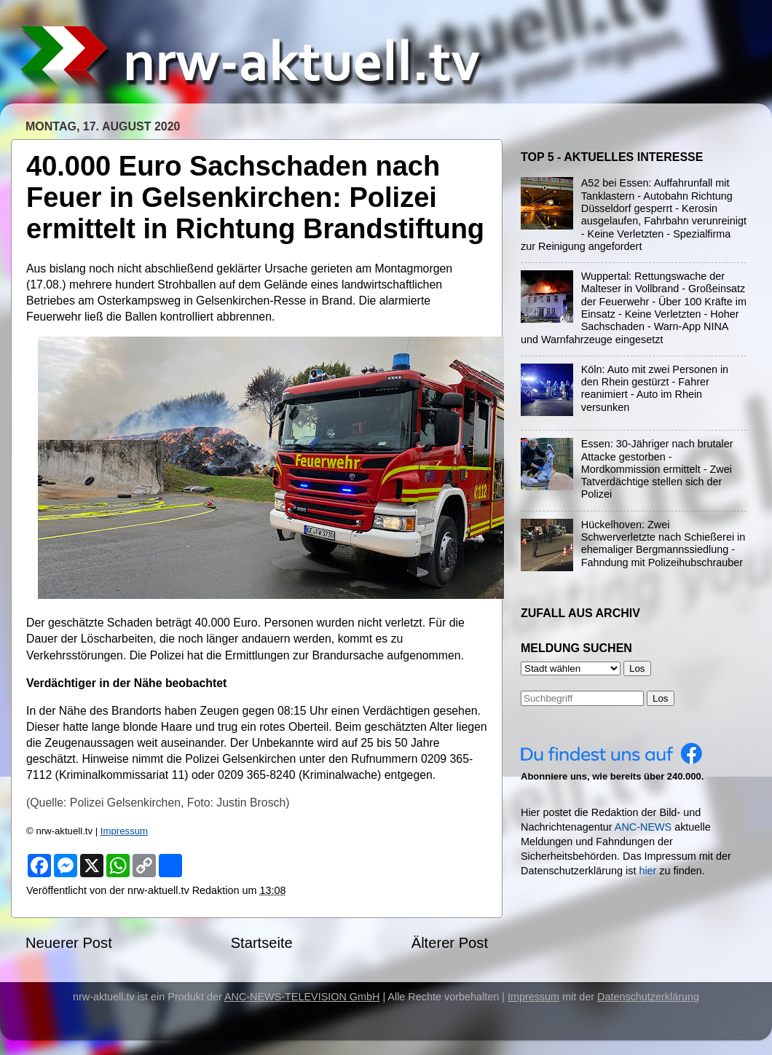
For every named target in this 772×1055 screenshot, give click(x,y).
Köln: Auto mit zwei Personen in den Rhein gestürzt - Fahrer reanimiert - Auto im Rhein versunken (654, 388)
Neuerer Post (68, 943)
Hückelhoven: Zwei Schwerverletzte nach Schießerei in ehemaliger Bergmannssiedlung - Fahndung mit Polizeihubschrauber (663, 543)
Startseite (262, 943)
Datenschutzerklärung (648, 997)
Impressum (124, 830)
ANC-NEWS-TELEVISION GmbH (302, 997)
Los (661, 698)
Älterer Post (449, 943)
